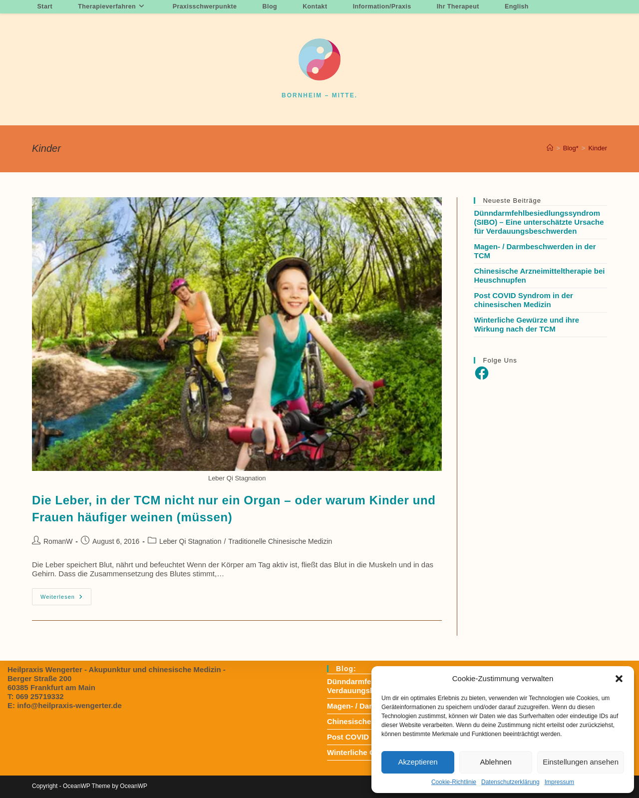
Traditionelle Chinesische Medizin (280, 541)
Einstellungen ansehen (581, 762)
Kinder (597, 148)
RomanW (57, 541)
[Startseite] (550, 148)
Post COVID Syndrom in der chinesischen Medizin (523, 300)
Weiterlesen (65, 599)
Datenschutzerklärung (510, 782)
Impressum (559, 782)
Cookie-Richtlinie (453, 782)
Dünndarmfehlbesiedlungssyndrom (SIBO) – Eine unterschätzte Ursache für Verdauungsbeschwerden (539, 222)
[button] (619, 679)
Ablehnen (495, 762)
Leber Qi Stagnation (190, 541)
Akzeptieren (417, 762)
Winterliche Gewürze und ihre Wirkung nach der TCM (526, 324)
